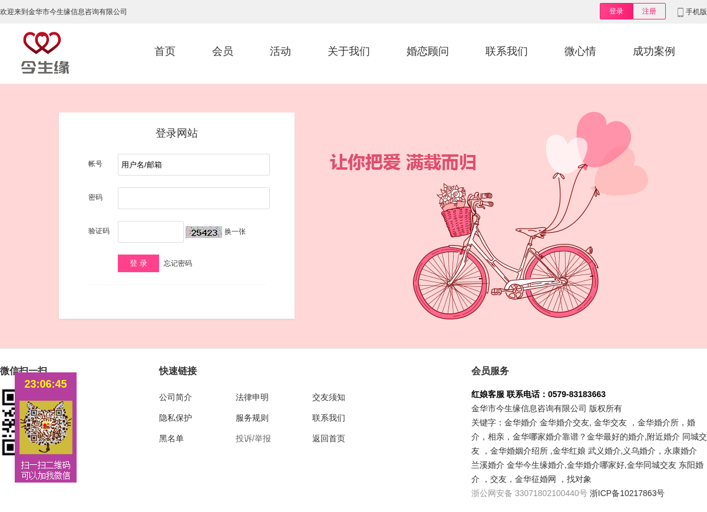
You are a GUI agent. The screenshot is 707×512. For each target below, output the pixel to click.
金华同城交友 (651, 465)
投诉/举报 (253, 438)
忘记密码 (178, 263)
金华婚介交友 (564, 422)
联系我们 (506, 51)
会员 (222, 51)
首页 (165, 51)
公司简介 (175, 397)
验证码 (99, 231)
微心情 (580, 51)
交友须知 (328, 397)
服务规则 (252, 417)
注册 (649, 11)
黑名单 (171, 438)
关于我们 (349, 51)
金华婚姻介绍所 (519, 450)
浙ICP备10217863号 (627, 493)
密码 (95, 197)
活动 (280, 51)
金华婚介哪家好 (596, 465)
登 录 (138, 263)
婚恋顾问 (428, 51)
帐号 (95, 164)
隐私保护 (175, 417)
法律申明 (252, 397)
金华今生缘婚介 (535, 465)
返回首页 (328, 438)
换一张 (235, 231)
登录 (616, 11)
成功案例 (654, 51)
